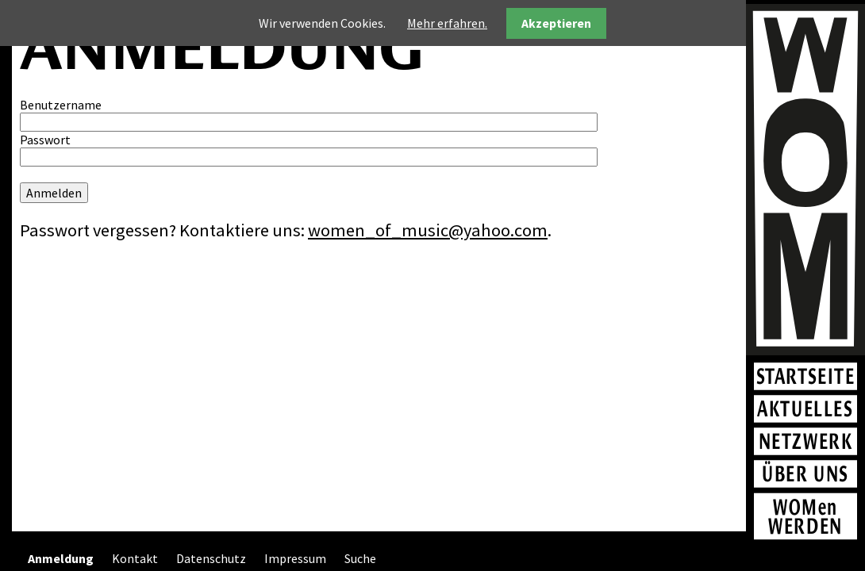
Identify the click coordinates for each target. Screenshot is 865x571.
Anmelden (54, 193)
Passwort (45, 140)
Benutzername (61, 105)
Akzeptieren (556, 23)
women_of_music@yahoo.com (428, 230)
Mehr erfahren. (447, 23)
